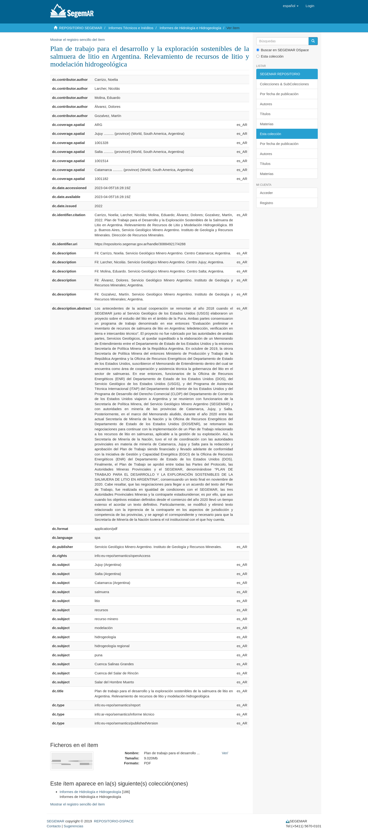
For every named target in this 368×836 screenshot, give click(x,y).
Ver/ (225, 753)
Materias (267, 124)
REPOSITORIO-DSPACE (114, 821)
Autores (266, 104)
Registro (266, 203)
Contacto (54, 826)
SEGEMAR (55, 821)
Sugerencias (73, 826)
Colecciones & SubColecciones (284, 84)
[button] (291, 6)
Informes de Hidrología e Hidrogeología (190, 28)
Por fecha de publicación (279, 94)
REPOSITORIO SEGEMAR (80, 28)
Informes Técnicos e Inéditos (130, 28)
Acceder (266, 193)
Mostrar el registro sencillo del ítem (77, 40)
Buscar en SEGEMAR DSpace (282, 50)
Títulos (265, 114)
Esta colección (270, 56)
